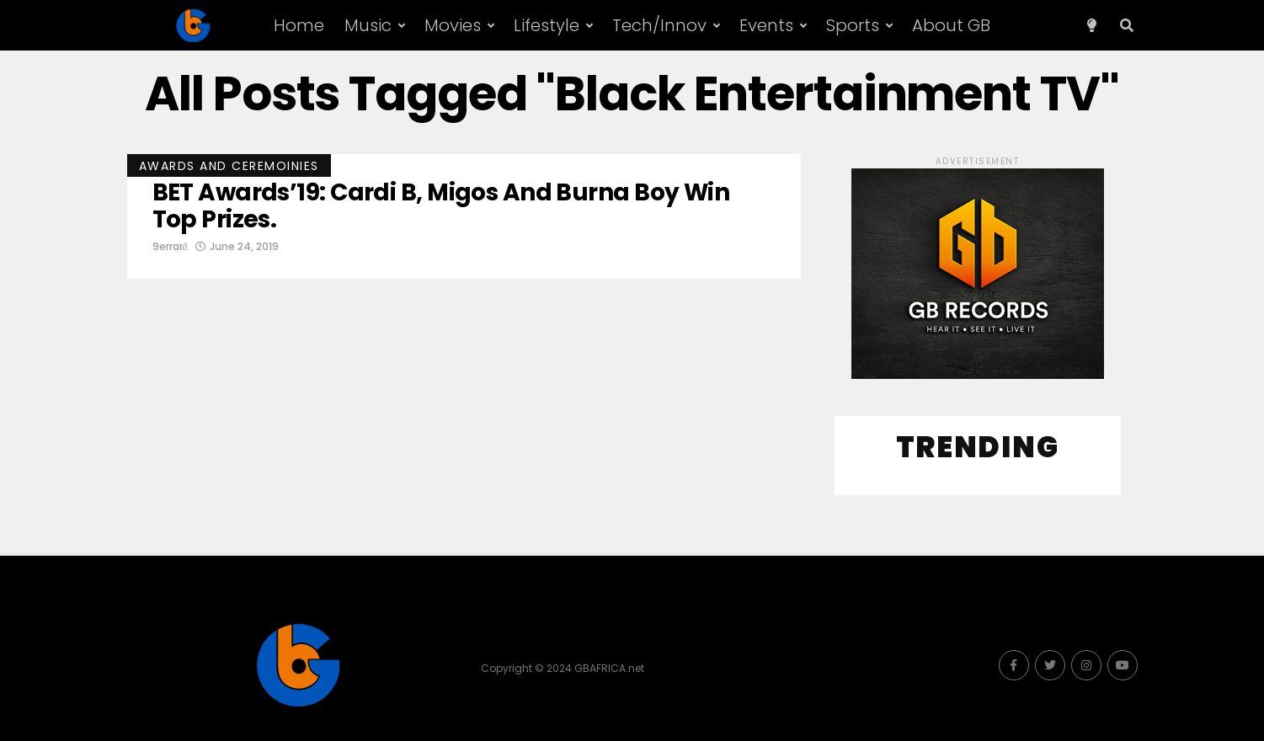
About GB (951, 25)
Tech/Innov (659, 25)
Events (766, 25)
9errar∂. (171, 246)
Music (368, 25)
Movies (452, 25)
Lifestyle (546, 25)
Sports (852, 25)
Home (299, 25)
